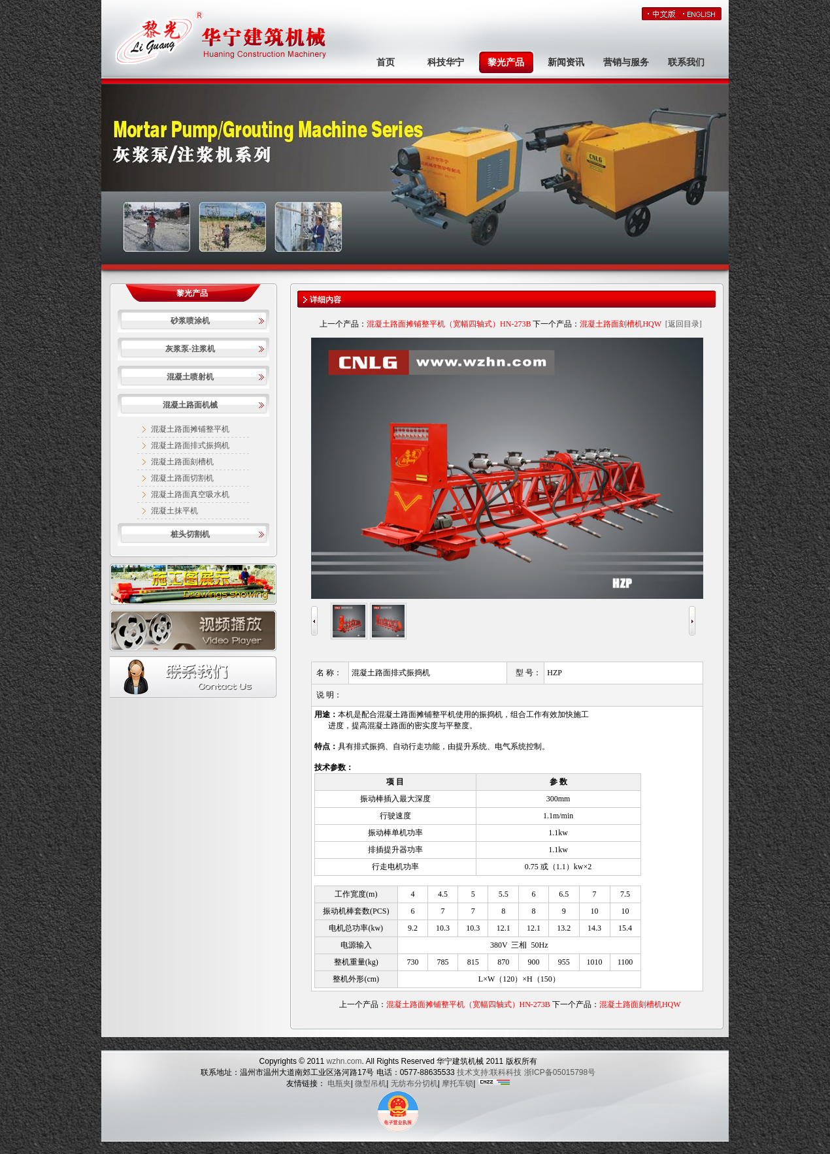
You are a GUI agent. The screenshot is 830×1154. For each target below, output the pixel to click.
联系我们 (686, 62)
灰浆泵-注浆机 (190, 348)
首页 (385, 62)
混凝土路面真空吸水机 (190, 494)
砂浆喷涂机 (190, 320)
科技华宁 (445, 62)
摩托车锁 (457, 1083)
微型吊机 (370, 1083)
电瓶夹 (339, 1083)
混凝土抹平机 (174, 510)
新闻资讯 (566, 62)
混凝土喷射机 (190, 376)
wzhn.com (342, 1061)
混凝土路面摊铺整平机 (190, 429)
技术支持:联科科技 (489, 1072)
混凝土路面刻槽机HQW (620, 324)
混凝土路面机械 (190, 404)
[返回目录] (683, 324)
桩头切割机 (190, 534)
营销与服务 (626, 62)
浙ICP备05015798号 (559, 1072)
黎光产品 (506, 62)
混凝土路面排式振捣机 (190, 445)
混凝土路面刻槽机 (182, 461)
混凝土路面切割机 (182, 478)
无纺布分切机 (414, 1083)
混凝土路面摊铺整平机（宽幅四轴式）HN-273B (449, 324)
